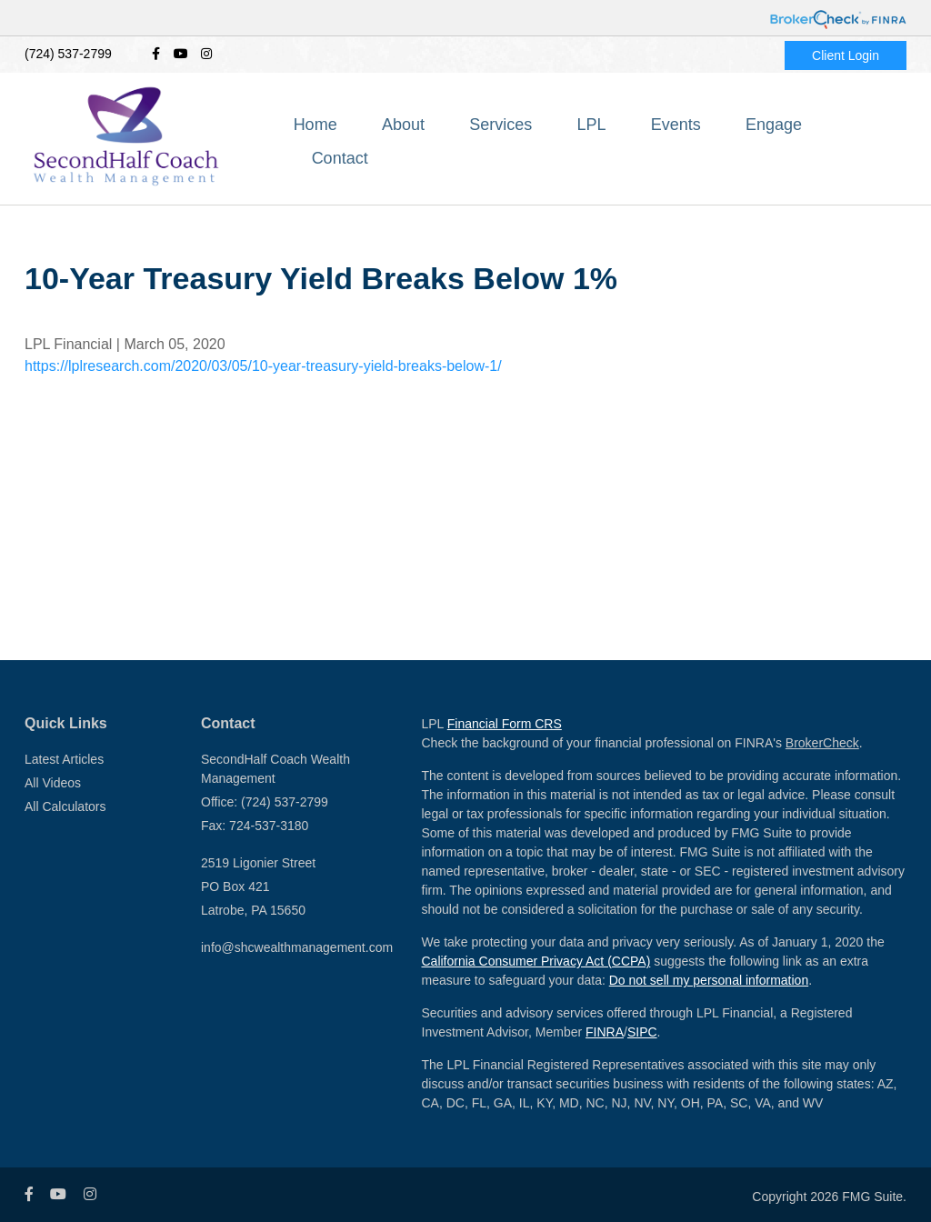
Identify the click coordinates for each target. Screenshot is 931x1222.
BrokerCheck (822, 743)
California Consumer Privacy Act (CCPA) (536, 961)
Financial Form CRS (504, 723)
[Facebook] (156, 54)
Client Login (845, 55)
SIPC (642, 1032)
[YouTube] (181, 54)
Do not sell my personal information (708, 980)
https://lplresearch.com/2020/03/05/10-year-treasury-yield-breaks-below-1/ (263, 366)
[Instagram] (206, 54)
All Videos (53, 783)
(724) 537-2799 (68, 53)
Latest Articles (64, 759)
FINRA (605, 1032)
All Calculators (65, 806)
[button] (448, 141)
